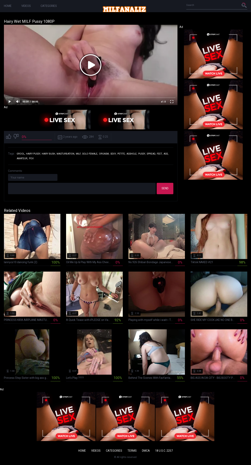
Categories (49, 5)
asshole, (131, 153)
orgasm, (104, 153)
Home (8, 5)
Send (165, 188)
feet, (160, 153)
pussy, (142, 153)
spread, (151, 153)
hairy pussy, (33, 153)
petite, (121, 153)
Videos (26, 5)
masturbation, (66, 153)
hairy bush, (49, 153)
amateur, (22, 158)
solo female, (90, 153)
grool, (21, 153)
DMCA (146, 450)
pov (31, 158)
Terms (132, 450)
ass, (166, 153)
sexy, (113, 153)
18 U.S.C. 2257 (164, 450)
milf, (78, 153)
